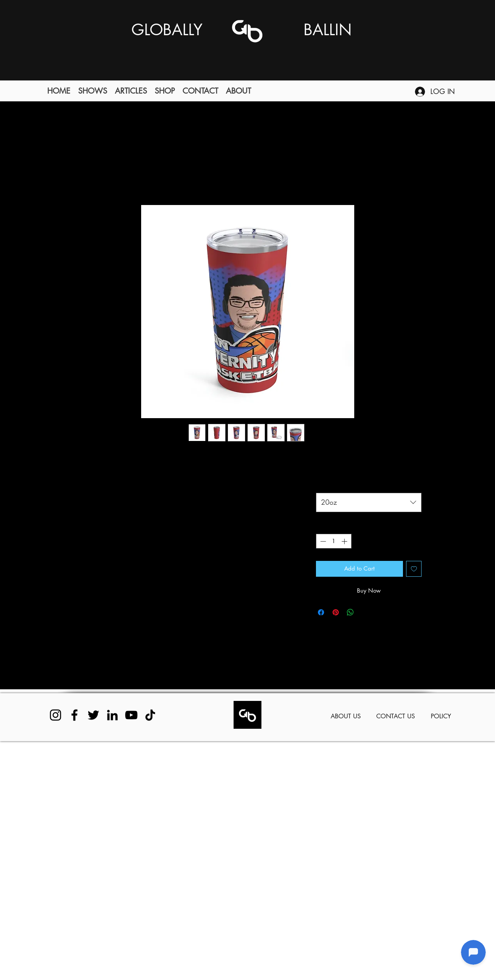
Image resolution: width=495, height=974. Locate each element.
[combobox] (369, 502)
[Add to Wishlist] (414, 569)
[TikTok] (150, 715)
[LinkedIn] (112, 715)
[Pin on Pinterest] (335, 612)
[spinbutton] (333, 541)
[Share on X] (365, 612)
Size (322, 483)
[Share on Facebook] (321, 612)
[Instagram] (55, 715)
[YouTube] (131, 715)
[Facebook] (74, 715)
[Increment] (345, 541)
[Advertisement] (232, 857)
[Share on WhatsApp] (350, 612)
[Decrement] (322, 541)
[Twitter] (93, 715)
